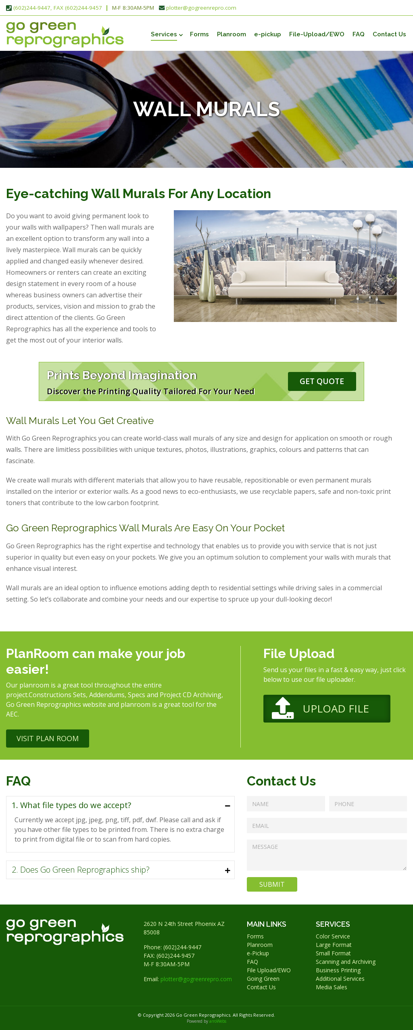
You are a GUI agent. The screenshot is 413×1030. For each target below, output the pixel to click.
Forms (199, 34)
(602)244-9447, (32, 7)
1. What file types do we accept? (71, 805)
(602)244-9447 (182, 947)
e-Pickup (258, 953)
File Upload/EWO (269, 970)
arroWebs (217, 1021)
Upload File (336, 708)
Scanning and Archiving (345, 961)
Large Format (334, 945)
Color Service (333, 936)
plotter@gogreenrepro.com (201, 7)
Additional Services (340, 978)
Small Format (333, 953)
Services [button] (164, 34)
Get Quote (322, 381)
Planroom (231, 34)
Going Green (263, 978)
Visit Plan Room (48, 738)
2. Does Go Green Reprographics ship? (81, 869)
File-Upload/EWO (316, 34)
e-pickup (267, 34)
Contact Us (389, 34)
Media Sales (331, 987)
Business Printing (338, 970)
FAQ (359, 34)
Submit (272, 884)
